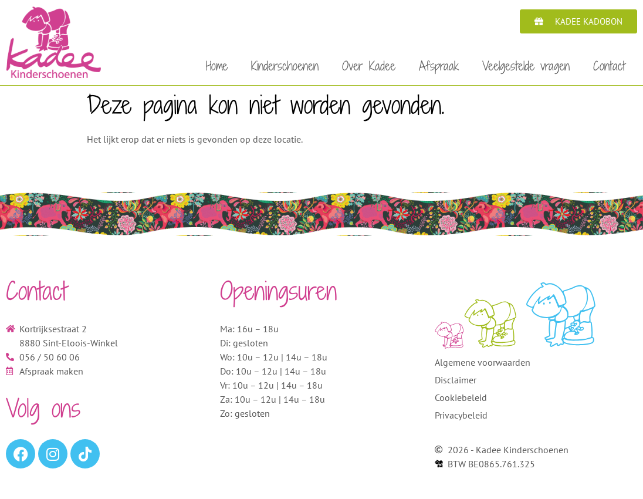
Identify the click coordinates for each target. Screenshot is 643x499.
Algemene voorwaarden (482, 366)
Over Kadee (368, 66)
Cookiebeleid (461, 401)
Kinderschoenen (285, 66)
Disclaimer (455, 383)
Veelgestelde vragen (526, 66)
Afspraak (439, 66)
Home (217, 66)
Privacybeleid (461, 418)
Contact (609, 66)
